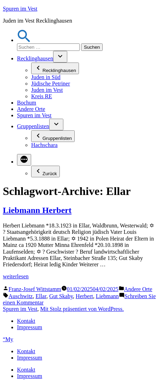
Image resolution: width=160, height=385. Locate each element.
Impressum (29, 327)
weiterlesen (16, 276)
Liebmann (107, 296)
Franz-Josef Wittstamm (34, 289)
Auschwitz (20, 296)
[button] (24, 40)
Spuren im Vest (20, 9)
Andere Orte (31, 109)
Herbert (84, 296)
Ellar (40, 296)
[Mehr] (24, 160)
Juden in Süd (46, 77)
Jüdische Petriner (50, 84)
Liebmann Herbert (37, 210)
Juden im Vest (47, 90)
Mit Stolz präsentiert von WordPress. (82, 309)
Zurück (45, 171)
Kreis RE (41, 96)
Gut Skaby (61, 296)
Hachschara (44, 145)
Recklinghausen (35, 58)
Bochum (26, 103)
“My (8, 339)
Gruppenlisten (33, 126)
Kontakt (26, 321)
